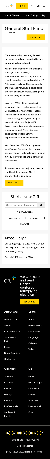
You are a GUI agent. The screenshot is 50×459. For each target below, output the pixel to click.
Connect (9, 369)
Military (8, 394)
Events (31, 376)
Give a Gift (36, 37)
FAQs (30, 257)
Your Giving (32, 15)
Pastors (8, 400)
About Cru (29, 302)
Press (7, 347)
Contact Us (9, 359)
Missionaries (15, 218)
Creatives (9, 382)
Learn (32, 311)
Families (8, 388)
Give (22, 6)
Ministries (35, 218)
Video (31, 349)
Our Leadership (12, 331)
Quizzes (32, 343)
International (34, 406)
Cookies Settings (25, 445)
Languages (33, 337)
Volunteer (33, 400)
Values (7, 325)
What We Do (10, 319)
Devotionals (34, 331)
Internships (33, 388)
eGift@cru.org (16, 251)
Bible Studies (35, 325)
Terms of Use (16, 440)
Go (30, 369)
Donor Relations (12, 353)
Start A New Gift (12, 15)
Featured (25, 224)
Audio (31, 319)
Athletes (8, 376)
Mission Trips (35, 382)
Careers (32, 394)
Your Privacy (31, 440)
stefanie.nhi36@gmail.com (17, 176)
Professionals (11, 406)
